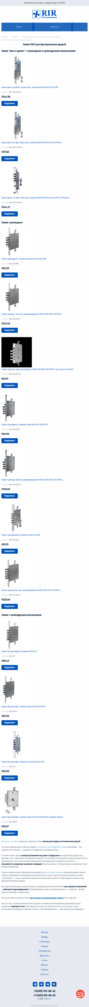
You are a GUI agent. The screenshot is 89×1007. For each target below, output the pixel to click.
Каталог (15, 37)
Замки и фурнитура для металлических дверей (41, 37)
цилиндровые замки (57, 847)
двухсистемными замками (52, 872)
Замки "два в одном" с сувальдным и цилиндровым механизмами (38, 50)
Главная (4, 37)
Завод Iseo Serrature (10, 841)
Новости (44, 965)
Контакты (45, 974)
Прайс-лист (44, 956)
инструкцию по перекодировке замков (46, 898)
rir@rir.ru (47, 999)
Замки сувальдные (12, 222)
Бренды (44, 937)
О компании (44, 942)
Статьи (44, 960)
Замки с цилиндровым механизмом (21, 615)
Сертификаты (45, 951)
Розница (44, 946)
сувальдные (42, 847)
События (44, 970)
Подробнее (9, 103)
